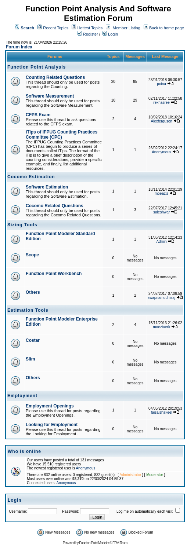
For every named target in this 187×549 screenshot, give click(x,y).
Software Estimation (47, 187)
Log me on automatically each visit (144, 511)
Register (88, 34)
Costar (33, 340)
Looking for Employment (52, 424)
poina (161, 84)
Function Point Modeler (94, 543)
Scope (32, 254)
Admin (161, 241)
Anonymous (161, 152)
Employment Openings (50, 406)
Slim (30, 359)
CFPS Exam (38, 114)
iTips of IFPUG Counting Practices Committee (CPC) (61, 134)
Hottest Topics (90, 28)
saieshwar (161, 212)
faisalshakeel (161, 412)
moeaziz (161, 193)
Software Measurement (50, 96)
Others (33, 292)
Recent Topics (55, 28)
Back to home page (166, 28)
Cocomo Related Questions (54, 205)
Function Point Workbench (54, 273)
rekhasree (161, 102)
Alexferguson (161, 121)
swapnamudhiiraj (161, 298)
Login (110, 34)
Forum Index (19, 47)
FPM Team (119, 543)
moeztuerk (161, 327)
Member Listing (126, 28)
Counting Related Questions (55, 77)
